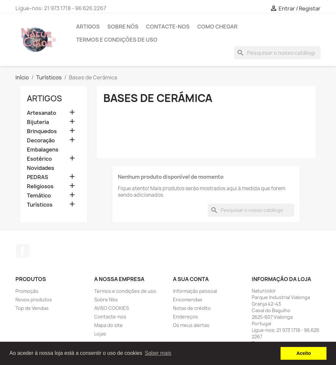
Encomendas (187, 299)
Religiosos (40, 186)
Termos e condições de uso (117, 39)
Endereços (185, 317)
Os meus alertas (191, 325)
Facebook (22, 250)
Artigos (88, 26)
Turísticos (39, 204)
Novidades (40, 168)
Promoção (26, 291)
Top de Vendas (32, 308)
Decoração (41, 140)
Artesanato (41, 113)
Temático (39, 195)
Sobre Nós (122, 26)
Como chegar (217, 26)
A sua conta (191, 279)
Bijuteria (38, 122)
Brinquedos (42, 131)
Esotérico (39, 158)
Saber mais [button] (158, 353)
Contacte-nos (168, 26)
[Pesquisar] (277, 52)
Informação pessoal (195, 291)
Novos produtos (33, 299)
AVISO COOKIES (111, 308)
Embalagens (42, 149)
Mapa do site (108, 325)
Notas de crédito (192, 308)
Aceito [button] (303, 353)
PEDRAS (37, 177)
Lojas (100, 334)
